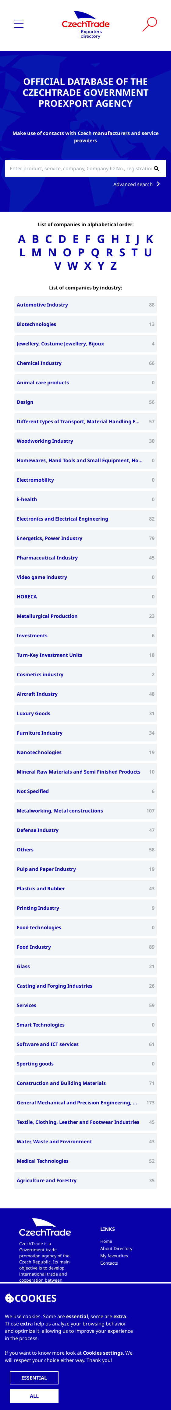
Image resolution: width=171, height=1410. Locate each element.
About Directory (116, 1248)
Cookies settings (103, 1352)
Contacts (109, 1263)
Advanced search (137, 184)
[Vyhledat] (149, 24)
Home (106, 1241)
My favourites (114, 1256)
